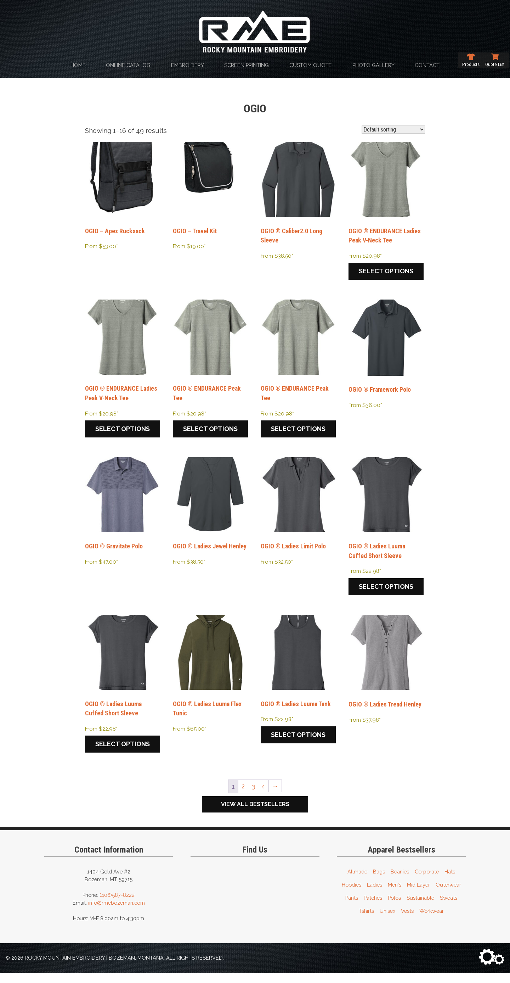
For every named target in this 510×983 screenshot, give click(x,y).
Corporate (427, 881)
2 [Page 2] (242, 796)
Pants (351, 907)
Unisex (387, 920)
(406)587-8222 (117, 904)
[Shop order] (393, 129)
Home (78, 65)
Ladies (374, 894)
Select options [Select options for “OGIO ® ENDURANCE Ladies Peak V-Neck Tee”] (386, 273)
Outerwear (448, 894)
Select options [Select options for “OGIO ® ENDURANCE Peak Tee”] (210, 433)
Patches (373, 907)
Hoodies (351, 894)
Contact (427, 65)
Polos (394, 907)
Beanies (400, 881)
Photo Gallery (373, 65)
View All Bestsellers (255, 813)
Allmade (357, 881)
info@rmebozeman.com (116, 912)
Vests (407, 920)
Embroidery (187, 65)
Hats (449, 881)
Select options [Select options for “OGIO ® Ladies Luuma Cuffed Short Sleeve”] (386, 593)
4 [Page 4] (264, 796)
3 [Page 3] (253, 796)
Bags (379, 881)
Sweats (448, 907)
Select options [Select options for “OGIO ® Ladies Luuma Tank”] (298, 744)
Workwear (431, 920)
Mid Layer (418, 894)
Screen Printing (246, 65)
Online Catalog (128, 65)
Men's (394, 894)
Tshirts (366, 920)
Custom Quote (310, 65)
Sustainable (420, 907)
